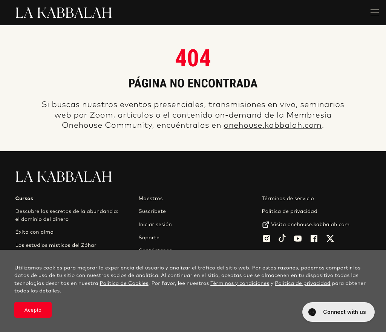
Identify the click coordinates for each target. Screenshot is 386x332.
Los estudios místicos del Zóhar (55, 245)
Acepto (33, 310)
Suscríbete (152, 211)
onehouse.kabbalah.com (273, 126)
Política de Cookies (124, 283)
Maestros (151, 198)
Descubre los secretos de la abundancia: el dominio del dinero (66, 215)
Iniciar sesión (155, 224)
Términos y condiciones (239, 283)
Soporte (149, 237)
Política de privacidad (289, 211)
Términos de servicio (288, 198)
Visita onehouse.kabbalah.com (310, 224)
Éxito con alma (34, 232)
